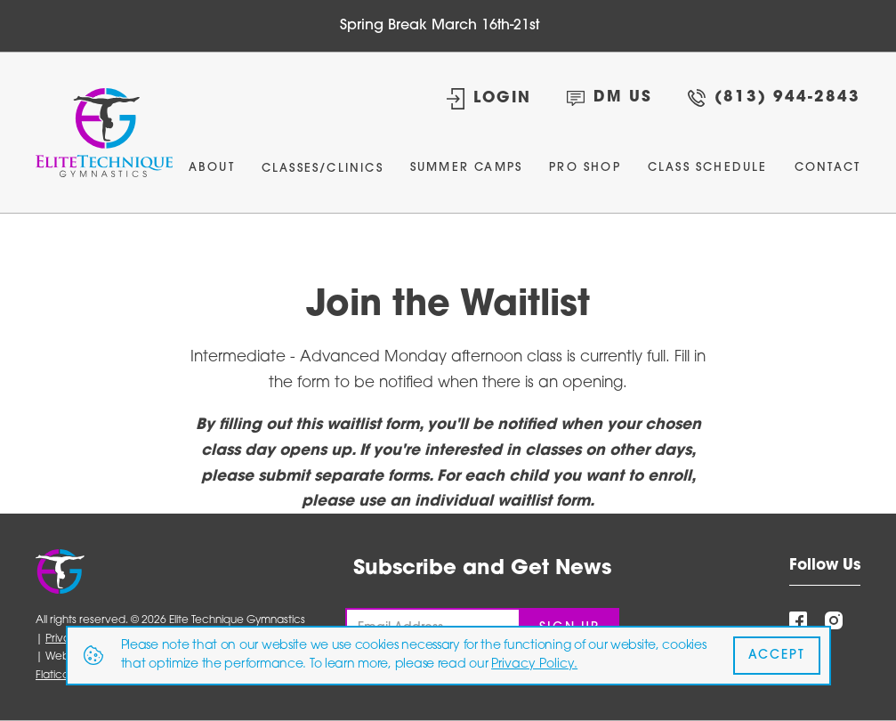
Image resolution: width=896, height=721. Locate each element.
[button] (322, 173)
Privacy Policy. (534, 664)
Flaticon (56, 675)
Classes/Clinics (322, 168)
